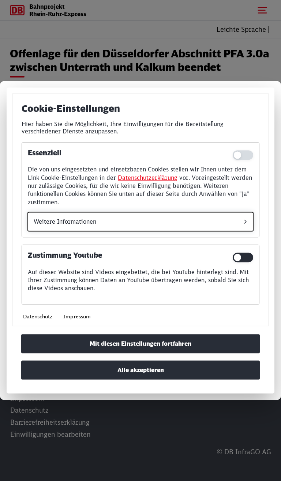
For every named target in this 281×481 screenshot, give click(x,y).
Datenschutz (37, 316)
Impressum (77, 316)
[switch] (243, 257)
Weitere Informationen (65, 222)
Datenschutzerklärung (147, 177)
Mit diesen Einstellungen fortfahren (140, 344)
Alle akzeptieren (140, 370)
